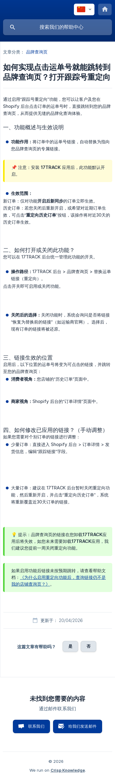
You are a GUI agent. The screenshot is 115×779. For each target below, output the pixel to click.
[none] (84, 9)
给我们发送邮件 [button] (82, 726)
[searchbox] (57, 27)
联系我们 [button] (36, 726)
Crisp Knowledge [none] (68, 770)
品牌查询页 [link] (37, 51)
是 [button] (70, 646)
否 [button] (88, 646)
